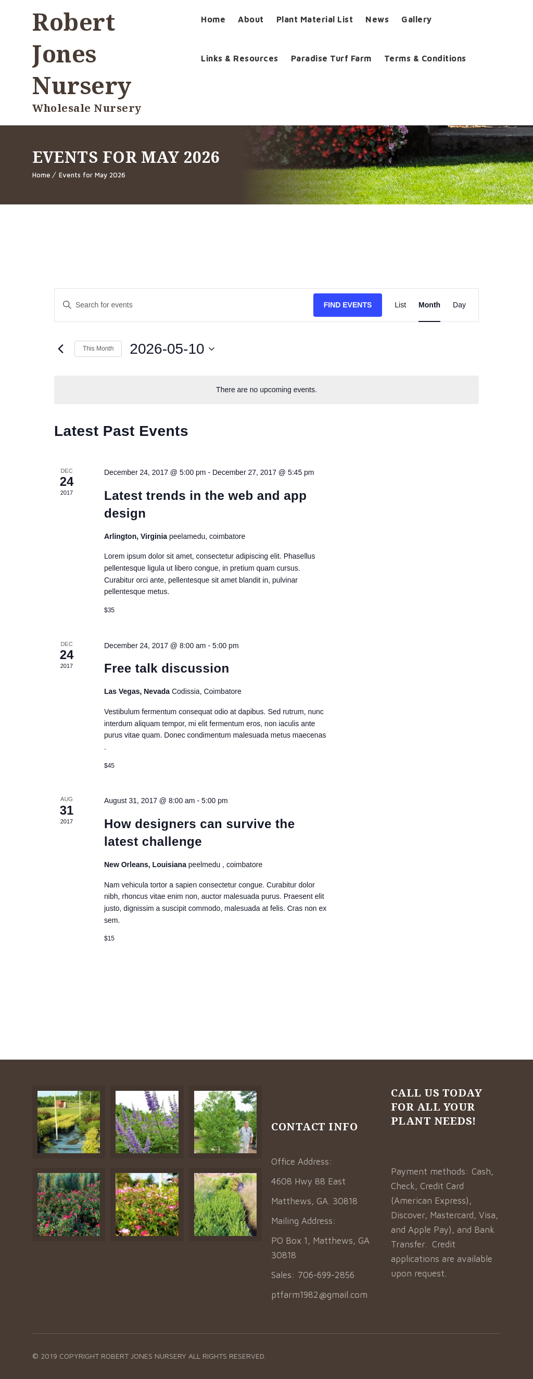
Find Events (348, 305)
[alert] (266, 390)
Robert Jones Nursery (82, 53)
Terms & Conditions (425, 58)
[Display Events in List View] (400, 305)
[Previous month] (60, 349)
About (251, 19)
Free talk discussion (167, 668)
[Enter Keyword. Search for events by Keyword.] (184, 305)
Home (213, 19)
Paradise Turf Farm (331, 58)
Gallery (416, 19)
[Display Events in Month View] (429, 305)
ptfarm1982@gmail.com (319, 1295)
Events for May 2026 (92, 175)
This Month (98, 348)
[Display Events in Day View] (459, 305)
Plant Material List (314, 19)
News (377, 19)
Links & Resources (239, 58)
